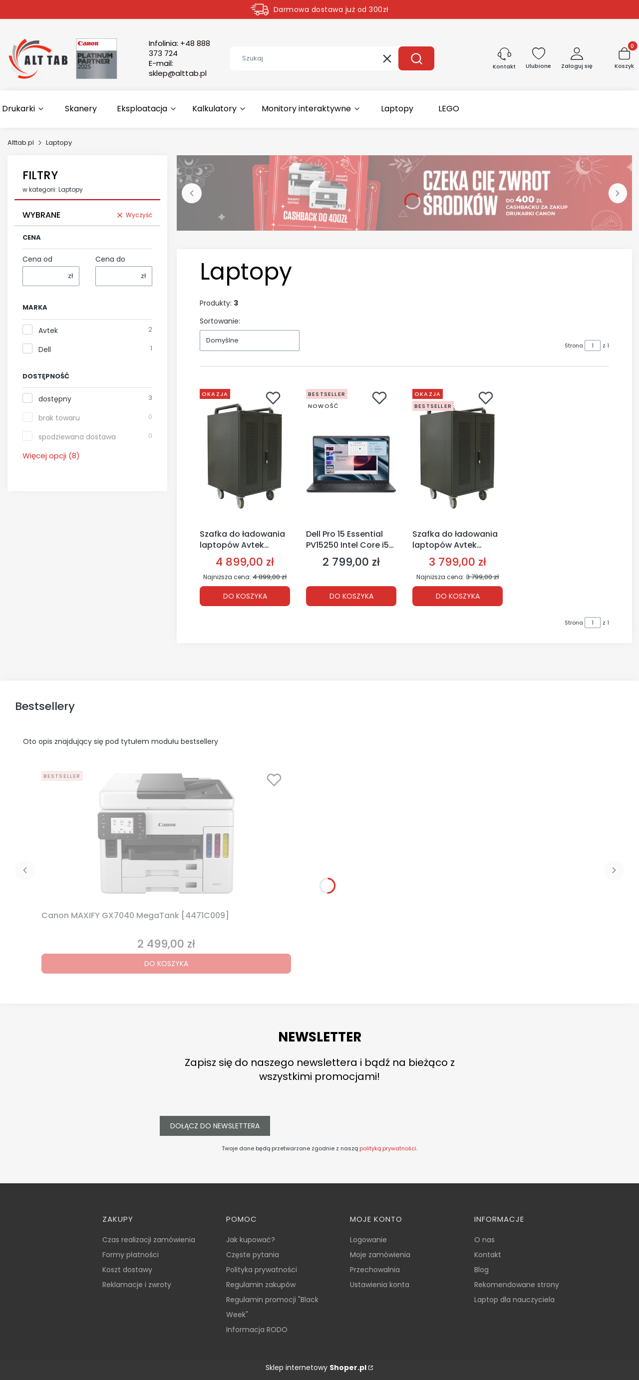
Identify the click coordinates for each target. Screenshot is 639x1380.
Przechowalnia (375, 1270)
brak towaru (59, 418)
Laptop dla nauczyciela (514, 1300)
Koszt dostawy (127, 1270)
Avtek (48, 331)
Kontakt (487, 1255)
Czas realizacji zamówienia (148, 1240)
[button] (416, 58)
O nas (484, 1240)
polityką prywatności (387, 1148)
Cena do (110, 259)
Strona (574, 345)
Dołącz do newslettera (215, 1126)
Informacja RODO (257, 1330)
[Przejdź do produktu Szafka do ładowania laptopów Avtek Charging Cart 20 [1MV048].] (457, 455)
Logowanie (368, 1240)
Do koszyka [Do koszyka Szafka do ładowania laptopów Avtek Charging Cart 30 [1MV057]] (245, 596)
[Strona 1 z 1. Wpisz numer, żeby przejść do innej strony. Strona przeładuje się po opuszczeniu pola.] (593, 345)
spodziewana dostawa (77, 437)
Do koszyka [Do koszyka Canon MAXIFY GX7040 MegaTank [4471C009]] (166, 964)
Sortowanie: (220, 321)
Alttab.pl (20, 142)
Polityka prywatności (261, 1270)
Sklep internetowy (316, 1368)
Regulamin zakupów (261, 1285)
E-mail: (178, 68)
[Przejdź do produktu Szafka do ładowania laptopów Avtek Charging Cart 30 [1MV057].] (245, 455)
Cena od (37, 259)
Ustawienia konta (379, 1285)
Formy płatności (130, 1255)
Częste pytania (252, 1255)
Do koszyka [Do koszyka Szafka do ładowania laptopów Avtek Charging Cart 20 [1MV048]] (458, 596)
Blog (481, 1270)
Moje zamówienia (380, 1255)
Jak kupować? (250, 1240)
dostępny (54, 399)
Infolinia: (179, 48)
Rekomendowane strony (516, 1285)
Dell (44, 349)
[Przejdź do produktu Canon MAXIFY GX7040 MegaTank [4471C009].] (166, 837)
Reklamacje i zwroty (136, 1285)
